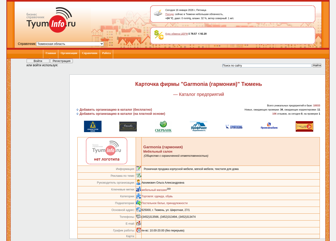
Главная (51, 53)
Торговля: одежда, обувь (157, 196)
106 (274, 113)
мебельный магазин (154, 190)
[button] (66, 65)
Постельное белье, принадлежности (165, 203)
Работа (106, 53)
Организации (69, 53)
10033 (316, 105)
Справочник (89, 53)
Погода (169, 14)
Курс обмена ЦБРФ (176, 33)
